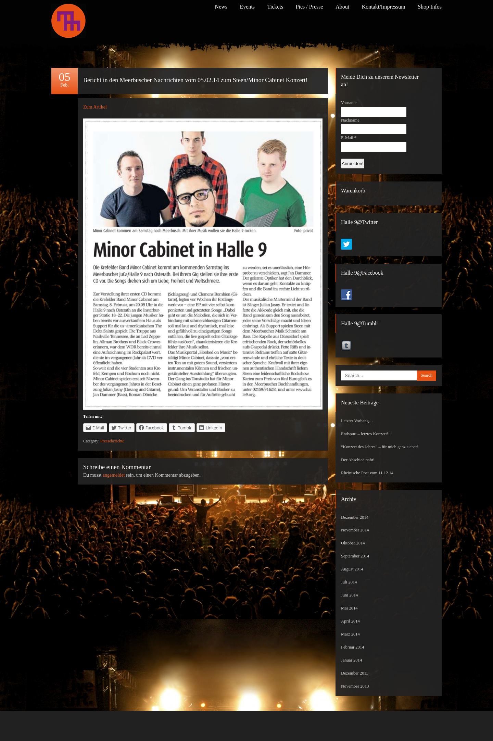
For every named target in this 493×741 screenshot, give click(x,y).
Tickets (275, 7)
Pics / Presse (309, 7)
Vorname (348, 102)
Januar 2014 (351, 660)
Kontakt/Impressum (383, 7)
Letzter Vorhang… (357, 420)
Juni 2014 (349, 595)
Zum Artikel (95, 107)
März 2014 (350, 634)
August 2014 (352, 569)
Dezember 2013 (354, 673)
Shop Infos (430, 7)
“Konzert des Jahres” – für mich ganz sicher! (379, 446)
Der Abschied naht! (358, 459)
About (342, 7)
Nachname (350, 120)
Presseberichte (112, 441)
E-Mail (348, 137)
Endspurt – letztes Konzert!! (365, 433)
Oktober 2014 (353, 543)
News (221, 7)
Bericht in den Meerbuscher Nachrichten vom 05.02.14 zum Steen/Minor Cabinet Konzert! (195, 80)
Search (426, 375)
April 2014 (350, 621)
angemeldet (114, 475)
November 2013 (355, 686)
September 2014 (355, 556)
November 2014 (355, 530)
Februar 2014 (352, 647)
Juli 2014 (349, 582)
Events (247, 7)
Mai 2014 (349, 608)
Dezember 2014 (354, 517)
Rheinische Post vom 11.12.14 (367, 472)
